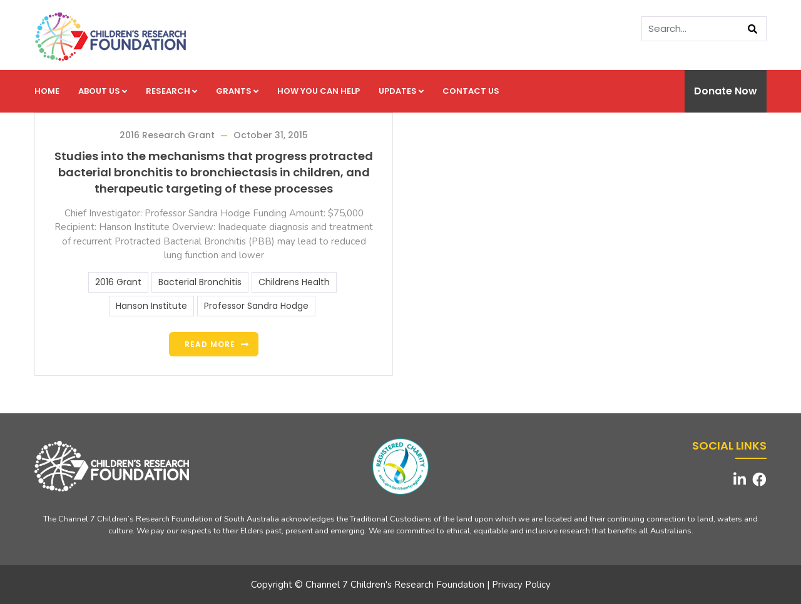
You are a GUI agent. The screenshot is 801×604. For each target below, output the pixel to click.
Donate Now (725, 91)
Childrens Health (294, 282)
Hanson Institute (151, 305)
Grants (237, 91)
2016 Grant (118, 282)
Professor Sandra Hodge (256, 305)
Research (171, 91)
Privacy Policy (521, 584)
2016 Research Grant (167, 135)
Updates (401, 91)
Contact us (470, 91)
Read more (210, 344)
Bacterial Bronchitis (200, 282)
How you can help (318, 91)
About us (102, 91)
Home (46, 91)
